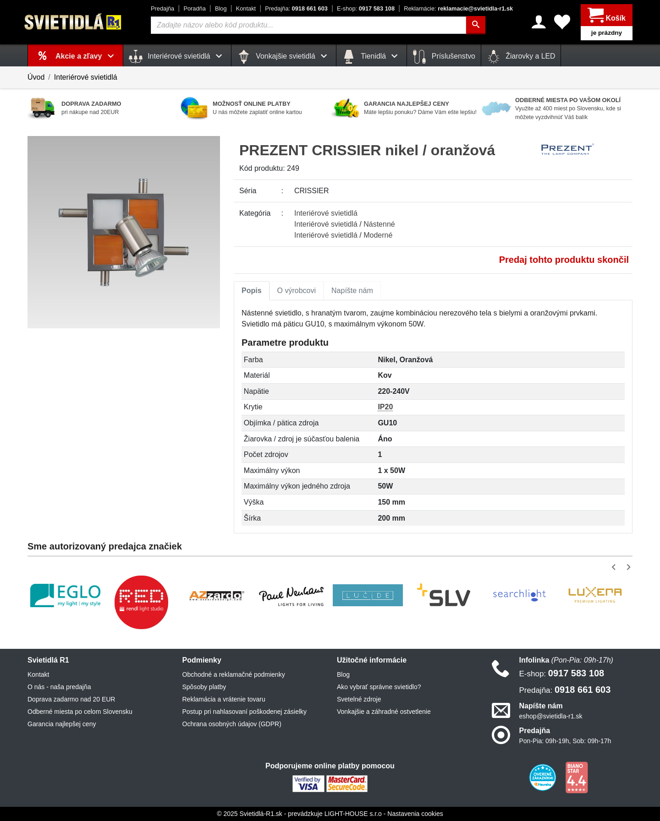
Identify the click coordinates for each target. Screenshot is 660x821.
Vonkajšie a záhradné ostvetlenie (384, 711)
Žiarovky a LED (521, 57)
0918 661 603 (296, 8)
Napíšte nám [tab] (352, 290)
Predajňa (162, 8)
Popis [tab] (252, 290)
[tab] (252, 290)
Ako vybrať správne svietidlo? (379, 687)
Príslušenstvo (443, 57)
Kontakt (246, 8)
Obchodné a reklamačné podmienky (233, 674)
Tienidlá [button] (371, 57)
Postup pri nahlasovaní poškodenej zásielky (244, 711)
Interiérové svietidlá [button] (177, 57)
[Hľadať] (475, 25)
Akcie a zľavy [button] (86, 56)
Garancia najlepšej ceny (62, 724)
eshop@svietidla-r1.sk (551, 716)
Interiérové (326, 213)
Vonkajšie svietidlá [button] (283, 57)
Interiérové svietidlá (85, 77)
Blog (221, 8)
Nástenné (379, 224)
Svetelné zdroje (359, 699)
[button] (615, 567)
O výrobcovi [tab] (296, 290)
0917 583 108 (366, 8)
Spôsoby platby (204, 687)
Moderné (377, 235)
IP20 (385, 407)
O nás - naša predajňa (59, 687)
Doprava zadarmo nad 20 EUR (71, 699)
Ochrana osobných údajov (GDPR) (231, 724)
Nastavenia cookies (415, 813)
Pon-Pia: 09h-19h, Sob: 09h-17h (565, 741)
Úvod (36, 77)
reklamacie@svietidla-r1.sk (458, 8)
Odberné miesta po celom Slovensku (80, 711)
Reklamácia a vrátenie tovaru (223, 699)
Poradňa (194, 8)
